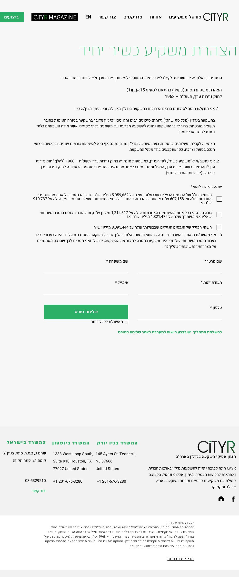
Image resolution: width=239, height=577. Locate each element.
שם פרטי (214, 261)
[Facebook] (233, 499)
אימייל (123, 282)
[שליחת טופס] (86, 312)
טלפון (217, 308)
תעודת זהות (212, 282)
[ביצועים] (12, 17)
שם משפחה (118, 261)
